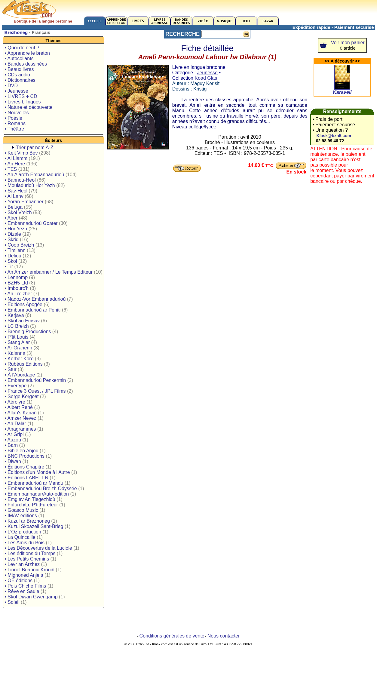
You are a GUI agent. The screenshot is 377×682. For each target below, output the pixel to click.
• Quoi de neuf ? (22, 47)
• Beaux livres (19, 69)
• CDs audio (17, 74)
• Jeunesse (16, 91)
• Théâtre (14, 128)
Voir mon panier (348, 42)
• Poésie (13, 118)
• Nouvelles (17, 112)
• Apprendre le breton (27, 53)
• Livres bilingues (23, 101)
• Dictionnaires (20, 80)
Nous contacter (223, 635)
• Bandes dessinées (26, 63)
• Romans (15, 123)
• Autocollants (19, 58)
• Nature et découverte (28, 107)
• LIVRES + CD (21, 96)
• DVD (11, 85)
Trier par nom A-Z (35, 147)
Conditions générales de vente (171, 635)
